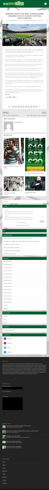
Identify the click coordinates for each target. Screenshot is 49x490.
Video (5, 315)
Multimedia (4, 467)
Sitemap (4, 476)
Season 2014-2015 (8, 283)
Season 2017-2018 (8, 273)
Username (7, 210)
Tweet (6, 97)
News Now (6, 305)
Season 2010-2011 (8, 295)
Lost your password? (25, 222)
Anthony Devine (13, 20)
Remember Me (22, 219)
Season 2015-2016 (8, 280)
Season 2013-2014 (8, 286)
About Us (4, 461)
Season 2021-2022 (8, 261)
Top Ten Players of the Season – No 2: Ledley (13, 167)
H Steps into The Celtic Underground (12, 247)
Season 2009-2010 (8, 298)
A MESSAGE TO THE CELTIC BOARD (11, 241)
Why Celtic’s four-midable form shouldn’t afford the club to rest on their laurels (22, 238)
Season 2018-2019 (8, 270)
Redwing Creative (34, 486)
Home (3, 458)
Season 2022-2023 (31, 20)
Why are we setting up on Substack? (12, 244)
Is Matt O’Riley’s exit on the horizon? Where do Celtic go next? (18, 234)
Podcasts (6, 312)
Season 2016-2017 (8, 277)
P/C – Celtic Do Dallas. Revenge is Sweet (34, 173)
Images (5, 319)
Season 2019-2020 (8, 267)
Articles (25, 20)
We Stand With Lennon (30, 192)
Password (7, 214)
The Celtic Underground (17, 486)
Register (18, 222)
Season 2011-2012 (8, 292)
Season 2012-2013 (8, 289)
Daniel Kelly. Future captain (10, 250)
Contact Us (4, 480)
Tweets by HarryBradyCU (9, 326)
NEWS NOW (8, 227)
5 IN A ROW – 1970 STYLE (9, 193)
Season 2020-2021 (8, 264)
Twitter (5, 302)
